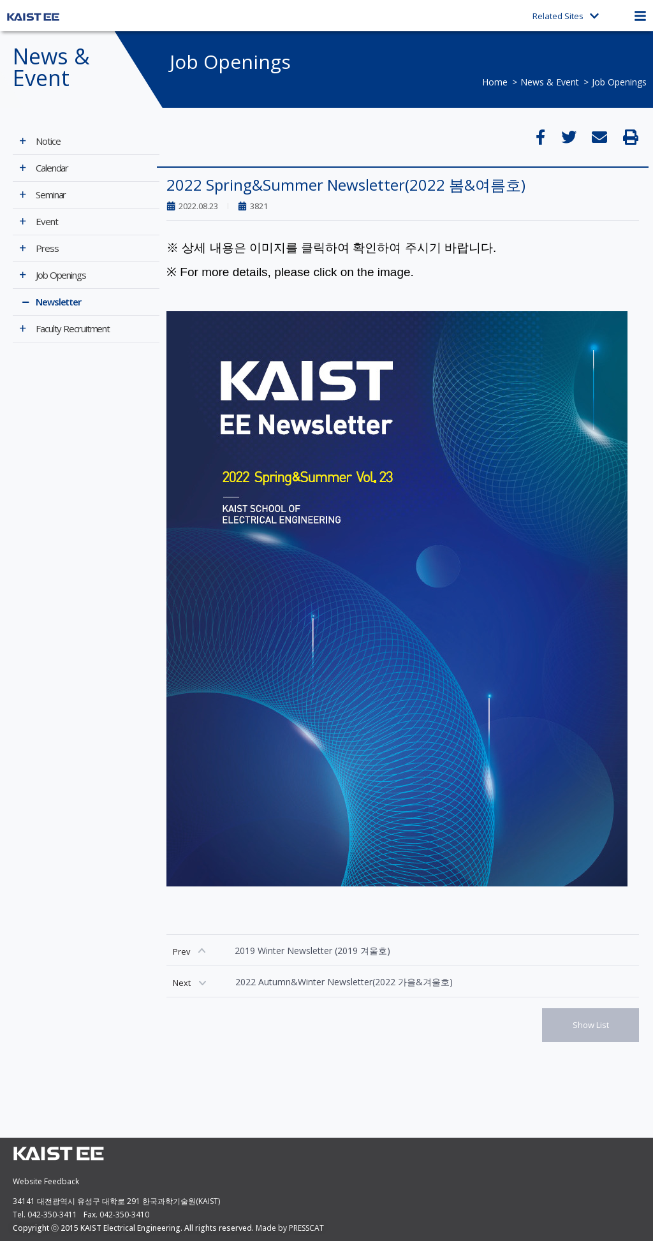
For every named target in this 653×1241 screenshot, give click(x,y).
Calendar (52, 167)
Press (47, 248)
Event (47, 221)
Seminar (51, 194)
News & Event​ (549, 82)
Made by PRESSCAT (290, 1228)
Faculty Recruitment (73, 328)
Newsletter (58, 301)
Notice (48, 141)
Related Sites (565, 16)
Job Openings (619, 82)
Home (495, 82)
